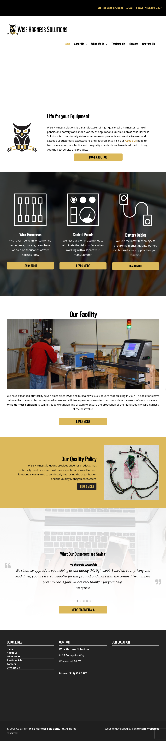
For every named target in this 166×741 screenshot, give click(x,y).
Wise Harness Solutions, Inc (46, 728)
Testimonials (118, 43)
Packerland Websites (145, 728)
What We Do (97, 43)
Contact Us (148, 43)
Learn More (30, 266)
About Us (79, 43)
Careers (133, 43)
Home (67, 43)
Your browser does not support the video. (83, 83)
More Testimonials (83, 610)
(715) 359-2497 (144, 8)
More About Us (98, 157)
